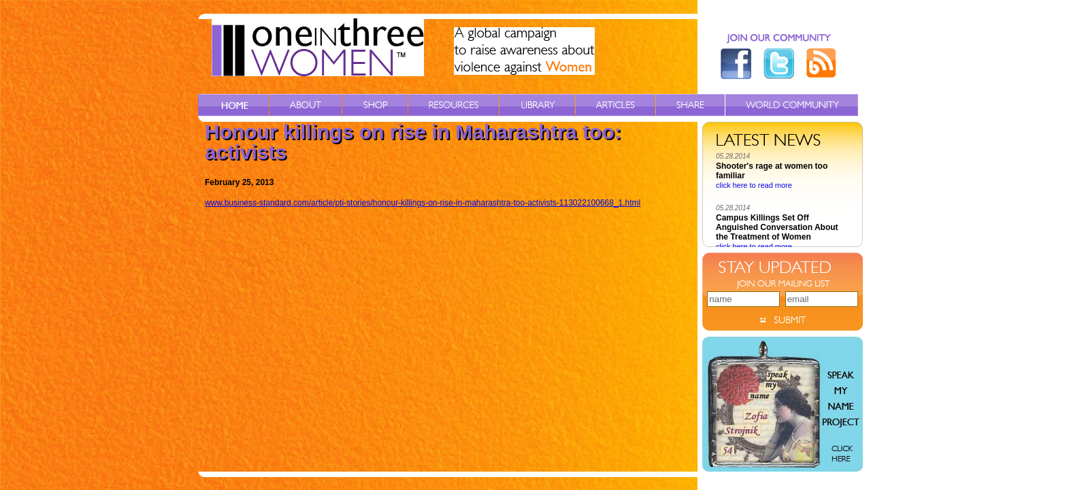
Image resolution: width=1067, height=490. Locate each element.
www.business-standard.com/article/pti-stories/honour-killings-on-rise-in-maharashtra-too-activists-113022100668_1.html (422, 203)
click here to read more (754, 187)
